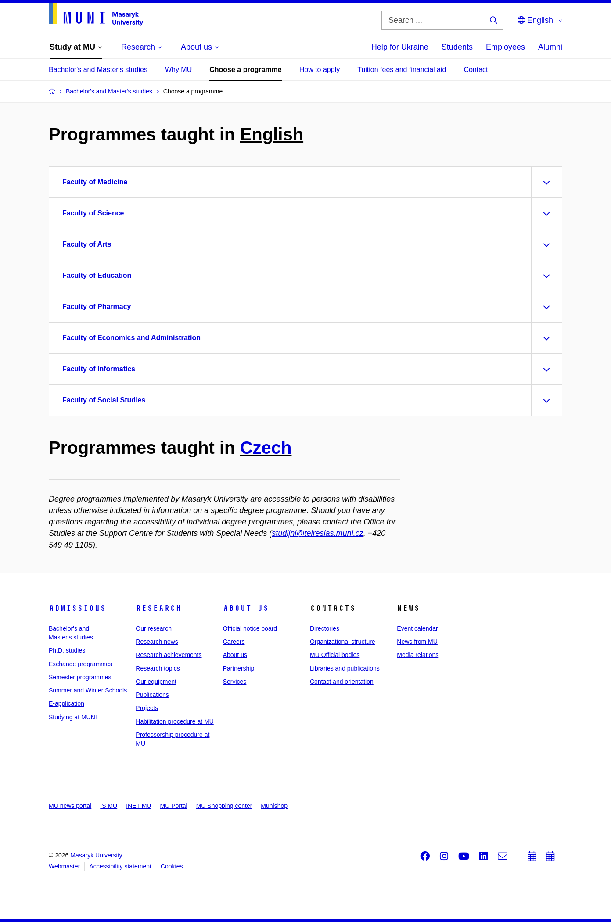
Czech (266, 447)
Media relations (417, 654)
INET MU (138, 805)
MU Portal (173, 805)
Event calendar (417, 628)
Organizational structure (342, 641)
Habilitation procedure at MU (174, 721)
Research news (157, 641)
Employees (505, 47)
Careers (234, 641)
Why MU (178, 69)
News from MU (417, 641)
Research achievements (168, 654)
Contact (476, 69)
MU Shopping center (224, 805)
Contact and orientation (342, 681)
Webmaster (64, 866)
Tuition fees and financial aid (401, 69)
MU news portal (70, 805)
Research (158, 608)
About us (246, 608)
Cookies (172, 866)
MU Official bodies (334, 654)
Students (457, 47)
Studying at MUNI (73, 717)
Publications (152, 694)
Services (235, 681)
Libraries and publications (345, 668)
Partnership (239, 668)
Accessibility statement (120, 866)
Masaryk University (96, 855)
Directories (324, 628)
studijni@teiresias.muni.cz (317, 533)
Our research (154, 628)
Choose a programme (245, 69)
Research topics (158, 668)
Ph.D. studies (67, 650)
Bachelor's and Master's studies (98, 69)
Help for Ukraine (399, 47)
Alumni (550, 47)
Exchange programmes (80, 663)
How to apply (319, 69)
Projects (147, 707)
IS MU (108, 805)
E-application (66, 703)
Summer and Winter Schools (88, 690)
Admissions (77, 608)
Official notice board (250, 628)
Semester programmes (80, 677)
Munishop (274, 805)
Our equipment (156, 681)
